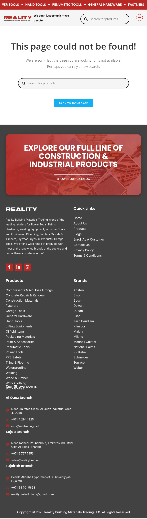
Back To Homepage (73, 104)
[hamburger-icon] (139, 18)
